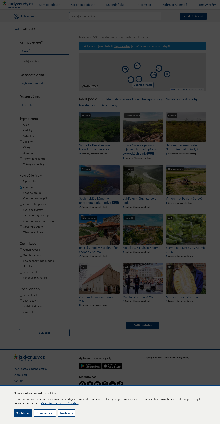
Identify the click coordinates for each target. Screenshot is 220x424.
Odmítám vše (44, 413)
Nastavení (66, 413)
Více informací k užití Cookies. (60, 403)
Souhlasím (23, 413)
